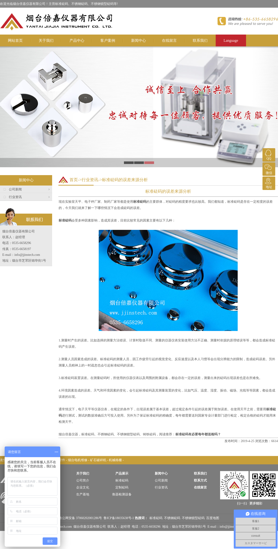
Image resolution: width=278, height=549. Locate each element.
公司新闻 (15, 189)
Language (231, 40)
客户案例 (107, 40)
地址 (268, 183)
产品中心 (77, 40)
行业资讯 (15, 197)
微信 (268, 168)
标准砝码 (139, 201)
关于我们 (46, 40)
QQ (268, 154)
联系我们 (200, 40)
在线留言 (169, 40)
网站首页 (15, 40)
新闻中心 (138, 40)
